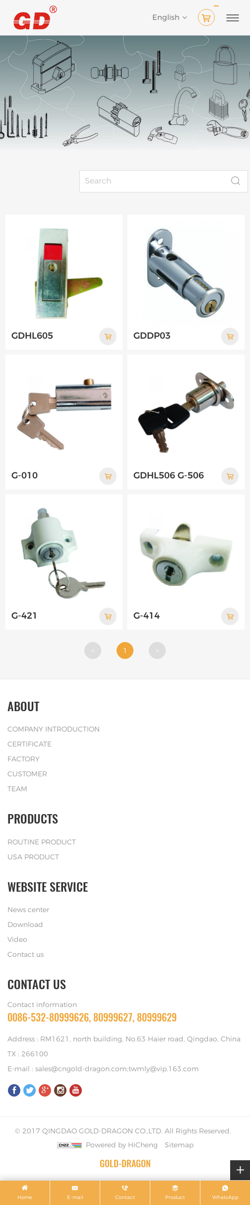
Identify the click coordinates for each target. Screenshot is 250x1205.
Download (25, 925)
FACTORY (23, 759)
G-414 (146, 616)
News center (28, 910)
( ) (208, 15)
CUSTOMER (27, 774)
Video (17, 939)
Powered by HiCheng (122, 1145)
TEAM (17, 789)
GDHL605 (32, 336)
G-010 (24, 475)
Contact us (25, 954)
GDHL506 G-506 (168, 475)
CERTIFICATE (29, 744)
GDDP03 (152, 336)
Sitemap (179, 1145)
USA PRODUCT (33, 857)
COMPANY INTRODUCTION (53, 729)
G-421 (24, 616)
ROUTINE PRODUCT (41, 842)
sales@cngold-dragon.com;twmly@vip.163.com (117, 1069)
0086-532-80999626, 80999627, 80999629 (92, 1017)
